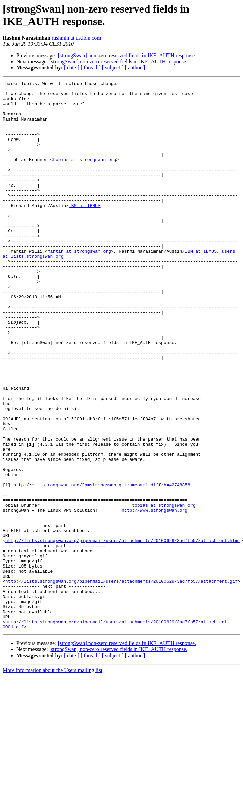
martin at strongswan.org (79, 285)
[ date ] (71, 67)
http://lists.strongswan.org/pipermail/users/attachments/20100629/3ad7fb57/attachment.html (122, 633)
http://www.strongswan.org (154, 596)
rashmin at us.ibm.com (76, 38)
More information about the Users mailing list (52, 780)
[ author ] (135, 67)
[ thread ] (91, 67)
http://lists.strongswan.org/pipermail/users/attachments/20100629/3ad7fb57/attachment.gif (121, 682)
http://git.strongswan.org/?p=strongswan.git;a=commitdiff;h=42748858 (101, 566)
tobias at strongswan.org (84, 176)
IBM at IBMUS (85, 231)
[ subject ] (113, 67)
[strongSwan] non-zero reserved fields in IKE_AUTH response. (127, 55)
